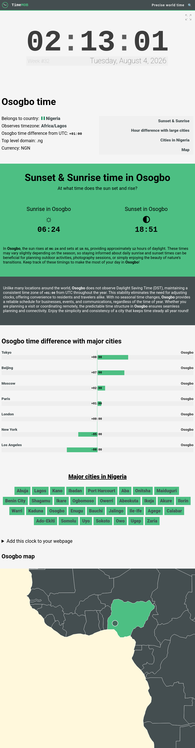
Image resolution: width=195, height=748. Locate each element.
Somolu (68, 525)
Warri (17, 515)
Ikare (61, 505)
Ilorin (183, 505)
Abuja (22, 495)
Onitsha (142, 495)
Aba (125, 495)
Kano (57, 495)
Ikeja (149, 505)
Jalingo (116, 515)
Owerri (106, 505)
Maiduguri (167, 495)
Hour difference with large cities (160, 130)
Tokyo (6, 354)
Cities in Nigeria (174, 140)
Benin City (15, 505)
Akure (166, 505)
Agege (154, 515)
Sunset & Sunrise (173, 120)
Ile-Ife (135, 515)
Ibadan (75, 495)
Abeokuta (128, 505)
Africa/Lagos (54, 126)
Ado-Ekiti (45, 525)
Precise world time (168, 5)
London (8, 418)
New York (9, 433)
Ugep (136, 525)
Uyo (86, 525)
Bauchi (96, 515)
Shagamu (41, 505)
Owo (120, 525)
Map (185, 149)
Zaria (152, 525)
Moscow (8, 386)
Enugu (77, 515)
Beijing (7, 370)
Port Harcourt (101, 495)
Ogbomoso (83, 505)
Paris (6, 402)
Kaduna (35, 515)
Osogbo (57, 515)
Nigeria (50, 118)
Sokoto (103, 525)
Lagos (40, 495)
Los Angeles (12, 449)
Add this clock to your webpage (39, 546)
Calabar (174, 515)
